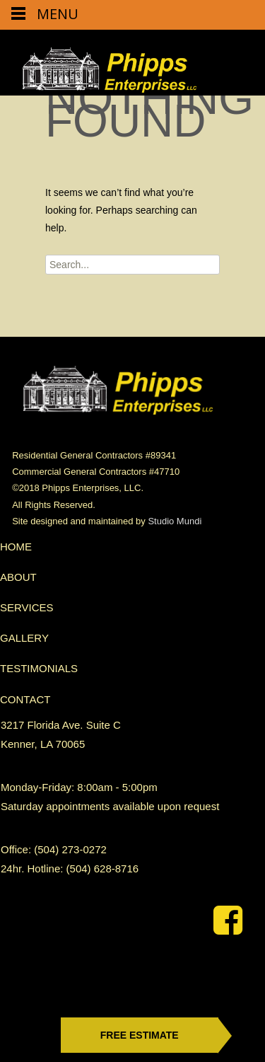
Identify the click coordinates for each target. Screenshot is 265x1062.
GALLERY (24, 638)
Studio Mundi (174, 521)
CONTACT (25, 699)
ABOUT (18, 577)
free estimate (139, 1035)
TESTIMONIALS (39, 668)
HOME (16, 547)
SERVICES (27, 607)
